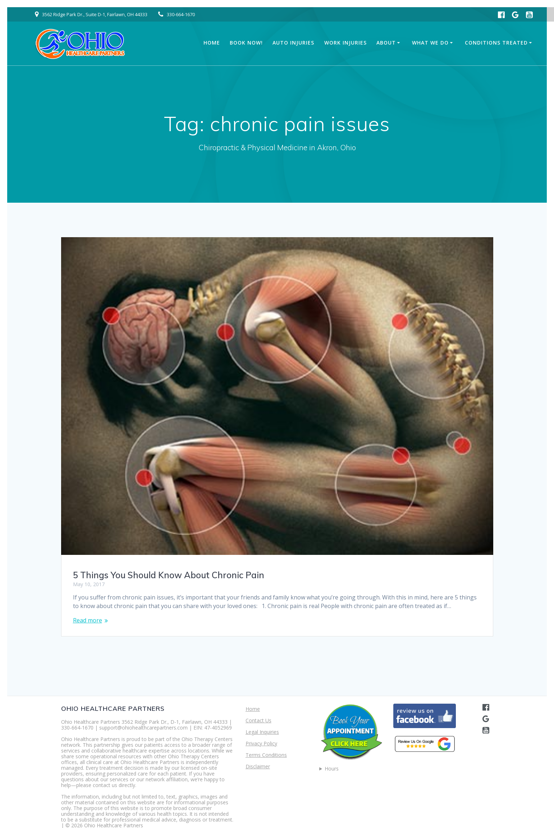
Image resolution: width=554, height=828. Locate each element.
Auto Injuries (293, 42)
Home (211, 42)
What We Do (430, 42)
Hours (332, 769)
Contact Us (258, 720)
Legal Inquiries (262, 731)
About (386, 42)
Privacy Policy (261, 743)
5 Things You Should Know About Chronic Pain (168, 575)
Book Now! (246, 42)
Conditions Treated (496, 42)
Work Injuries (345, 42)
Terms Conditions (266, 754)
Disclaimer (258, 766)
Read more (87, 620)
